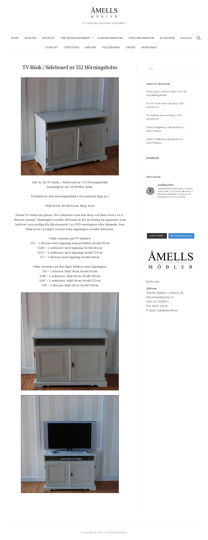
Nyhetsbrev (149, 47)
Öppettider (71, 47)
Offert (131, 47)
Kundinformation (110, 38)
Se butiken (167, 38)
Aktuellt (48, 38)
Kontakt (52, 47)
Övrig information (141, 38)
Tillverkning (111, 47)
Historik (90, 47)
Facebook (152, 158)
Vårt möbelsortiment (75, 38)
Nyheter (30, 38)
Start (15, 38)
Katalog (186, 38)
